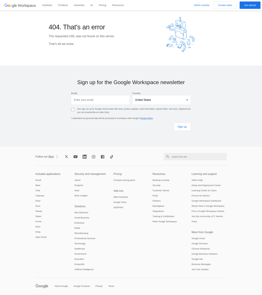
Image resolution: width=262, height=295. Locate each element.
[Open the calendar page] (39, 196)
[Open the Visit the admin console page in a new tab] (201, 5)
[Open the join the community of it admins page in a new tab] (207, 216)
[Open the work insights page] (81, 196)
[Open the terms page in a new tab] (111, 286)
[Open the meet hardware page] (120, 197)
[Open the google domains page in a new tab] (199, 243)
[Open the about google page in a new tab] (61, 286)
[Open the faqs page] (155, 196)
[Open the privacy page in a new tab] (99, 286)
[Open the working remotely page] (161, 180)
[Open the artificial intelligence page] (84, 269)
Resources (118, 5)
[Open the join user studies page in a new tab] (200, 269)
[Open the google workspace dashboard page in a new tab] (206, 201)
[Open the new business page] (81, 212)
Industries (79, 5)
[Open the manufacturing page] (81, 233)
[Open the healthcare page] (80, 249)
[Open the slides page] (38, 216)
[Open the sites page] (37, 227)
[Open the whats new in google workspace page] (207, 206)
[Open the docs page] (37, 206)
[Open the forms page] (38, 221)
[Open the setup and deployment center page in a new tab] (206, 185)
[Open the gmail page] (38, 180)
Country (136, 93)
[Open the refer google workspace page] (165, 221)
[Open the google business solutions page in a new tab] (204, 254)
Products (63, 5)
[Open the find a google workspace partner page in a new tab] (207, 211)
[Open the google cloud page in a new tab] (198, 238)
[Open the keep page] (37, 232)
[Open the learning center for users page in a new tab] (204, 190)
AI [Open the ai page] (92, 5)
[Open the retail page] (77, 228)
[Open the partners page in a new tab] (157, 201)
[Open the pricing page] (131, 174)
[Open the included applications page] (53, 174)
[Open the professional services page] (85, 238)
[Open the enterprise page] (79, 223)
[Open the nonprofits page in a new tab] (79, 264)
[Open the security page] (156, 185)
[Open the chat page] (37, 190)
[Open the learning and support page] (209, 174)
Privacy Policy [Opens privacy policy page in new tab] (146, 118)
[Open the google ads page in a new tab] (197, 259)
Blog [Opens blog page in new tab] (51, 156)
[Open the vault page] (77, 190)
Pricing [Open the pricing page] (102, 5)
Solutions (47, 5)
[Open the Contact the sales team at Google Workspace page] (225, 5)
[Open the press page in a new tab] (194, 221)
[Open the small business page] (82, 218)
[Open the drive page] (37, 201)
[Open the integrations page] (158, 211)
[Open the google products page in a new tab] (82, 286)
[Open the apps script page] (40, 237)
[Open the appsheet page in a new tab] (118, 207)
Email (74, 93)
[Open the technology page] (80, 243)
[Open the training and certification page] (163, 216)
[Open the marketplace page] (158, 206)
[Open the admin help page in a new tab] (197, 180)
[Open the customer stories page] (161, 190)
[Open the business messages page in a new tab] (201, 264)
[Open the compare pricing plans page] (124, 180)
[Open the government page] (81, 254)
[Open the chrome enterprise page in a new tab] (200, 249)
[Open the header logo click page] (20, 5)
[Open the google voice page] (119, 202)
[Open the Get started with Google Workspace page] (250, 5)
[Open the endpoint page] (79, 185)
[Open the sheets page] (38, 211)
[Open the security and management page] (92, 174)
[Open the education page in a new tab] (79, 259)
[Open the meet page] (37, 185)
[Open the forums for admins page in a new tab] (200, 196)
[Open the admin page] (78, 180)
